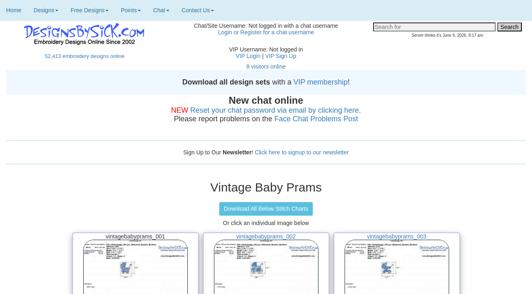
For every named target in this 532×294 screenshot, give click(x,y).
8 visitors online (266, 66)
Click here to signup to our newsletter (302, 152)
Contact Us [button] (198, 10)
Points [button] (131, 10)
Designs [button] (45, 10)
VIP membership (321, 82)
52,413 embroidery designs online (85, 56)
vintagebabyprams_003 (397, 236)
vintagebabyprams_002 (266, 236)
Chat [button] (161, 10)
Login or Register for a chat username (266, 32)
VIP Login (248, 56)
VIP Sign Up (280, 56)
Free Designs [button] (90, 10)
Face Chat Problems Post (316, 119)
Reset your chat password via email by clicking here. (275, 110)
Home (13, 10)
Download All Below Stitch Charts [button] (266, 208)
